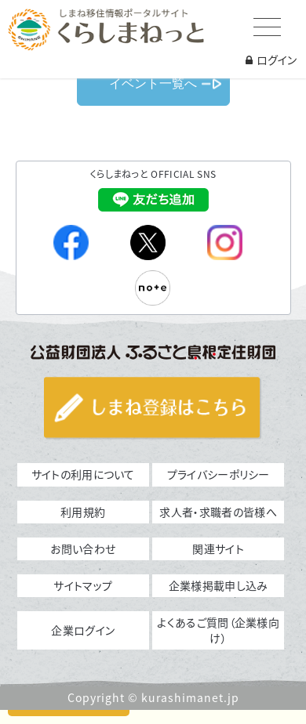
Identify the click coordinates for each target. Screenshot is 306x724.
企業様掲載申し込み (218, 585)
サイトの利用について (83, 474)
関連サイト (218, 548)
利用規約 (82, 511)
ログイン (271, 59)
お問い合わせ (82, 548)
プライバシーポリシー (218, 474)
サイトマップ (82, 585)
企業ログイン (83, 630)
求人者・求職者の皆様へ (217, 511)
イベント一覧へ (153, 83)
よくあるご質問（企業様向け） (218, 630)
